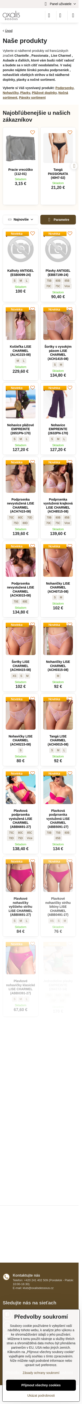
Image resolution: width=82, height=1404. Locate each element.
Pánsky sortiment (32, 97)
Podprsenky (64, 88)
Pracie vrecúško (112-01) (20, 172)
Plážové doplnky (44, 93)
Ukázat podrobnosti (41, 1395)
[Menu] (73, 15)
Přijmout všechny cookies (41, 1385)
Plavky (25, 93)
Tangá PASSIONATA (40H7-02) (58, 173)
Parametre (58, 219)
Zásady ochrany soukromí (41, 1373)
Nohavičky (10, 93)
